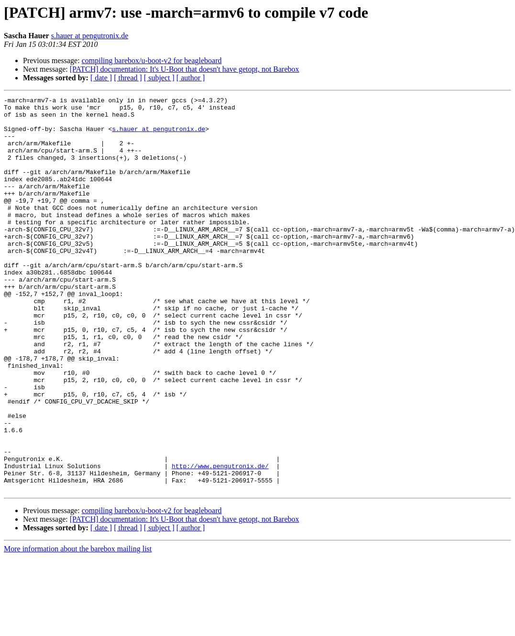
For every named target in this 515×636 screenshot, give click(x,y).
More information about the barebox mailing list (78, 628)
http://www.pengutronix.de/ (220, 540)
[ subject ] (159, 78)
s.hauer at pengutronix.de (90, 36)
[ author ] (190, 78)
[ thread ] (128, 78)
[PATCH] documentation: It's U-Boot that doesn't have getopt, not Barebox (184, 69)
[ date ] (101, 78)
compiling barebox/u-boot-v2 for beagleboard (152, 60)
